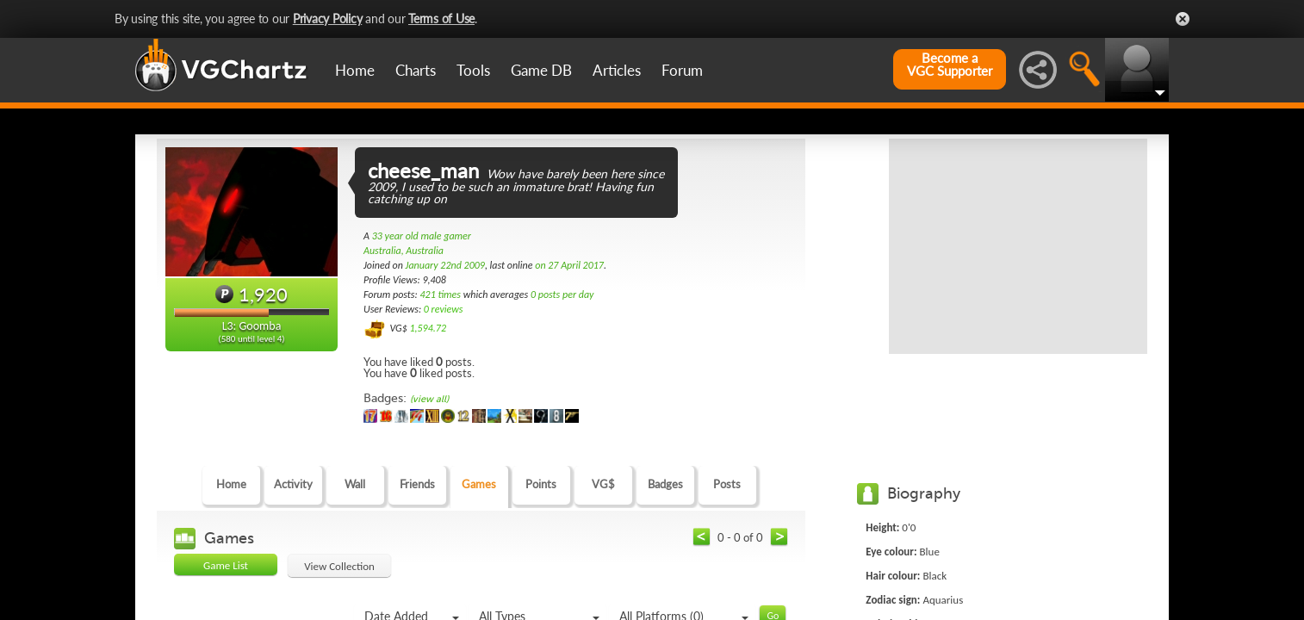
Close (1182, 19)
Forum (682, 70)
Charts (415, 70)
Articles (617, 70)
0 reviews (443, 309)
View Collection (339, 566)
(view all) (429, 399)
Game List (225, 565)
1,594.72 (427, 328)
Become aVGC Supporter (949, 65)
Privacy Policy (328, 18)
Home (355, 70)
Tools (473, 70)
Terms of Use (441, 18)
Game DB (541, 70)
